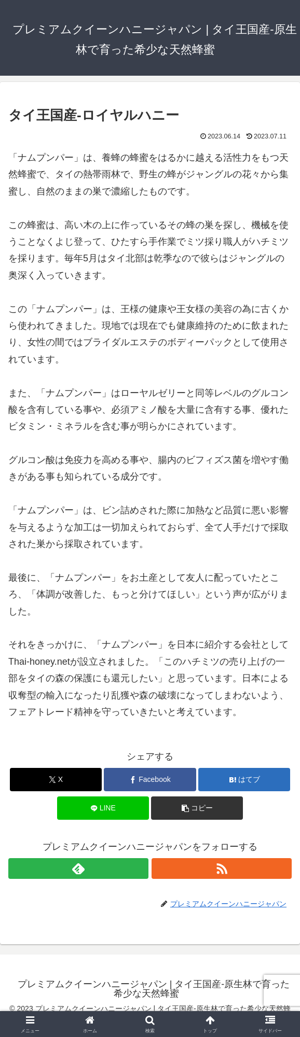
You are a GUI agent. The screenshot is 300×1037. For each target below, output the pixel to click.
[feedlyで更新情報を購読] (78, 868)
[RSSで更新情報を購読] (222, 868)
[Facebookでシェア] (150, 779)
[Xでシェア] (56, 779)
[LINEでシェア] (103, 808)
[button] (197, 808)
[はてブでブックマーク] (244, 779)
